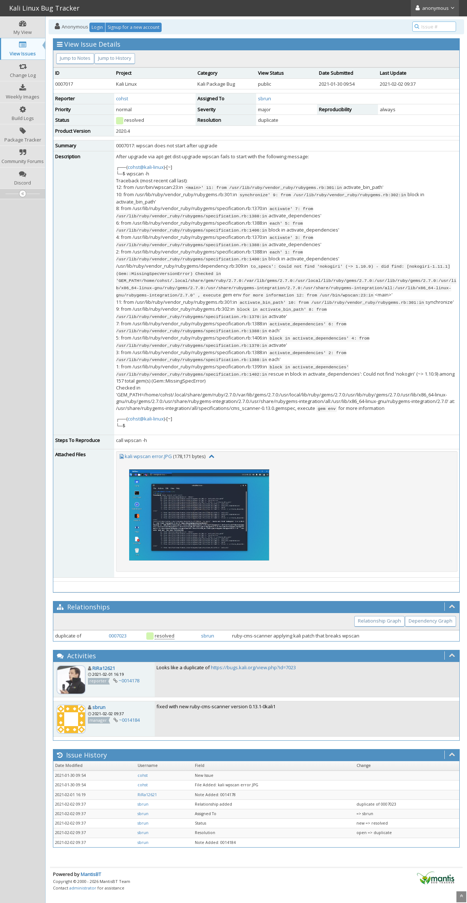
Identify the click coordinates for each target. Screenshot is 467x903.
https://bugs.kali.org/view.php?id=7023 (253, 667)
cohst (122, 98)
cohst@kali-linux (146, 167)
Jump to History (114, 58)
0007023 (118, 635)
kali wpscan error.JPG (148, 456)
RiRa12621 (103, 668)
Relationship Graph (379, 620)
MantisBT (91, 874)
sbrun (264, 98)
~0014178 (129, 680)
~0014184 (129, 720)
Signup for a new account (133, 27)
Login (97, 27)
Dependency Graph (430, 620)
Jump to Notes (75, 58)
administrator (82, 888)
